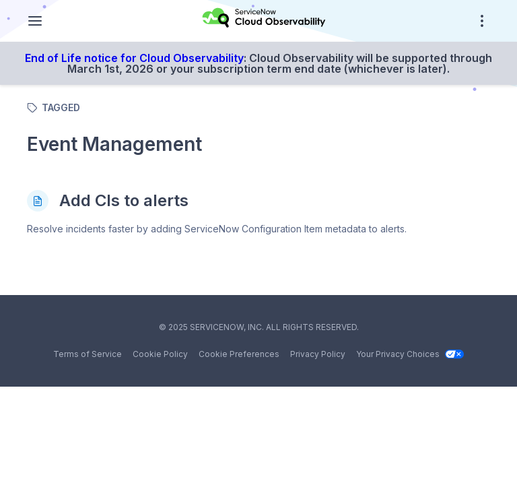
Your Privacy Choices (410, 354)
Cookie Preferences (239, 354)
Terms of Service (87, 354)
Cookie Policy (160, 354)
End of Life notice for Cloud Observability (134, 58)
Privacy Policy (317, 354)
